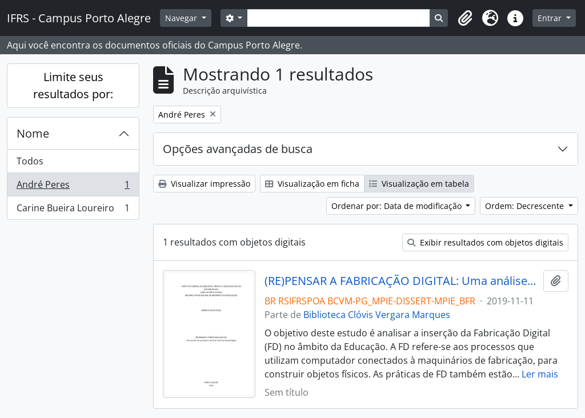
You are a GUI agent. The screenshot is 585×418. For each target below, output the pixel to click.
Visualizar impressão (204, 183)
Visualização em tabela (419, 183)
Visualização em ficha (312, 183)
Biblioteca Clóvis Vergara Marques (376, 314)
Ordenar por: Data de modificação (397, 205)
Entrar (551, 18)
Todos (30, 161)
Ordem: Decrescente (525, 205)
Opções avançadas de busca (237, 148)
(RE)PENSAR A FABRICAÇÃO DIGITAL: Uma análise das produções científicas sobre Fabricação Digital (402, 281)
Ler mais (540, 374)
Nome (33, 133)
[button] (465, 18)
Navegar (182, 18)
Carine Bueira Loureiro (73, 210)
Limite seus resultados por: (73, 85)
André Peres (73, 187)
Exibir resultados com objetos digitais (485, 242)
